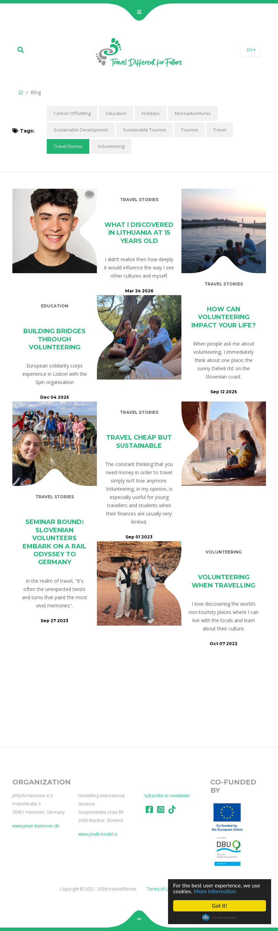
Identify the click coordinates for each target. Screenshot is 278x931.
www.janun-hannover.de (35, 826)
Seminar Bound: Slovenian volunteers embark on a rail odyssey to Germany (54, 542)
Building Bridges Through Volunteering (54, 339)
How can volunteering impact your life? (223, 317)
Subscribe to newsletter (167, 796)
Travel (219, 130)
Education (116, 113)
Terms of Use (160, 889)
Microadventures (193, 113)
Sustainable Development (81, 130)
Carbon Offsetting (72, 113)
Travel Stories (68, 146)
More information (215, 891)
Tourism (189, 130)
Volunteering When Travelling (223, 581)
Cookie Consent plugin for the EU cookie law (219, 917)
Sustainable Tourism (144, 130)
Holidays (151, 113)
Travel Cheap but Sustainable (139, 441)
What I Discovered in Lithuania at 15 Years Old (139, 233)
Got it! (219, 905)
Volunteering (111, 146)
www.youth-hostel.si (97, 834)
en (251, 49)
